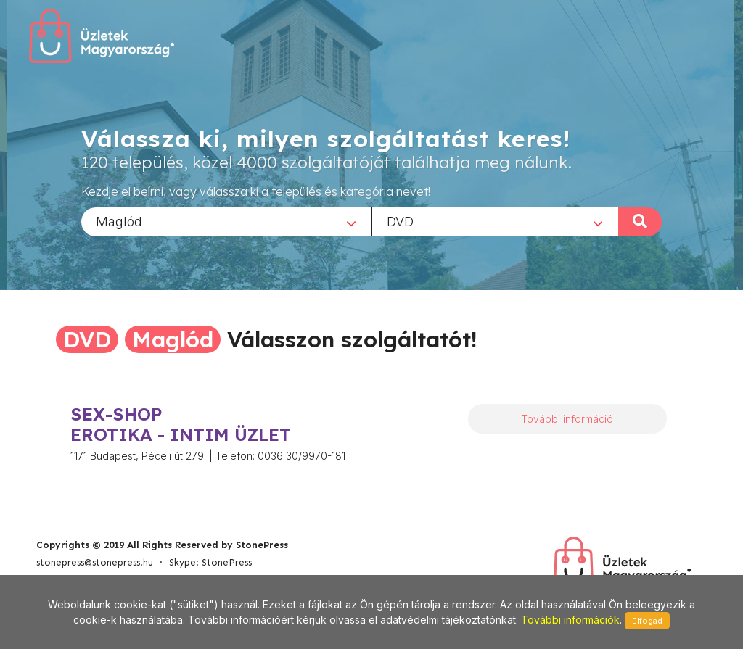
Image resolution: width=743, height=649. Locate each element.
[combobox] (226, 221)
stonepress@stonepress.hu (94, 562)
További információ (567, 419)
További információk (570, 619)
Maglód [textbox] (119, 220)
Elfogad (647, 621)
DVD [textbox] (400, 220)
